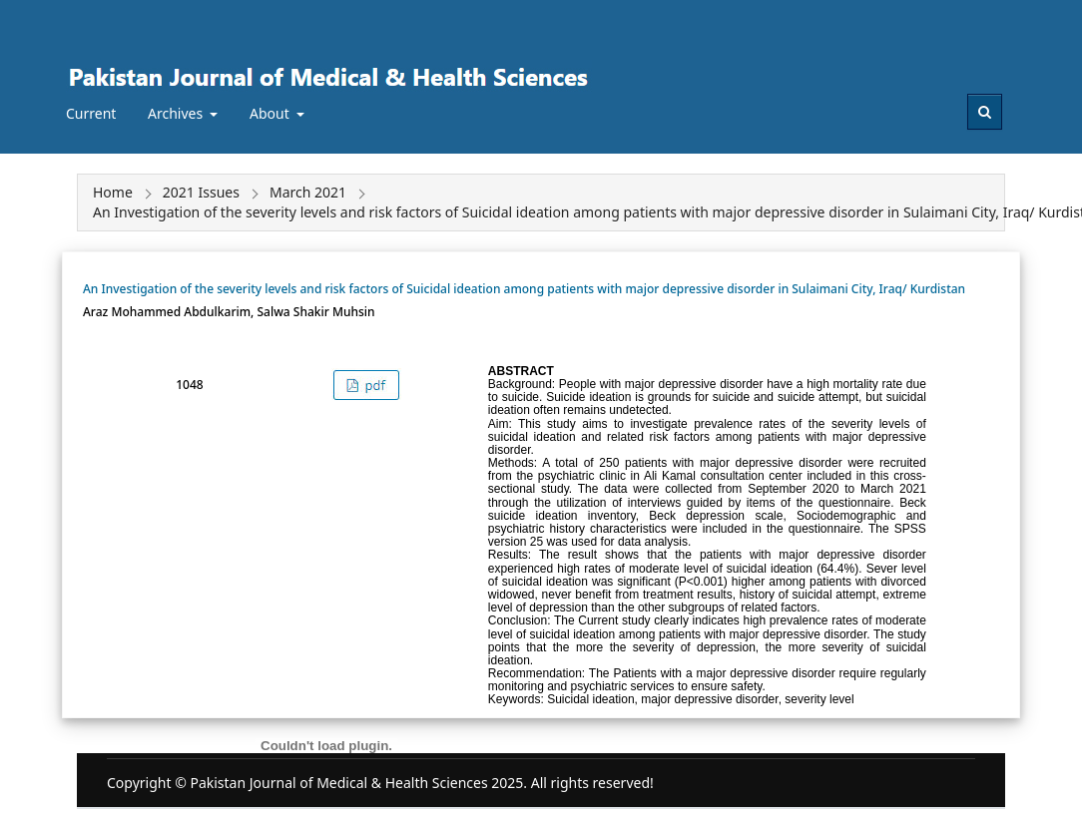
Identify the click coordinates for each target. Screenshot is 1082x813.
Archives (177, 113)
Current (91, 113)
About (271, 113)
